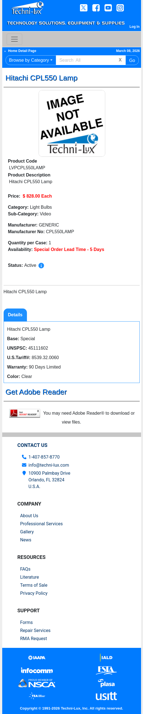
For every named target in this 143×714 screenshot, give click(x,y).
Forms (26, 622)
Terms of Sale (33, 585)
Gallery (27, 531)
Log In (135, 27)
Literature (29, 577)
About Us (29, 515)
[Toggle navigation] (14, 39)
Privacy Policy (34, 593)
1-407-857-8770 (44, 457)
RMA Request (33, 638)
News (25, 540)
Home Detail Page (22, 51)
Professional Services (41, 523)
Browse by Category (29, 60)
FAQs (25, 569)
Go (132, 60)
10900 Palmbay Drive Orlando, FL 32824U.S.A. (50, 480)
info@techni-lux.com (49, 465)
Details (15, 314)
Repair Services (35, 630)
